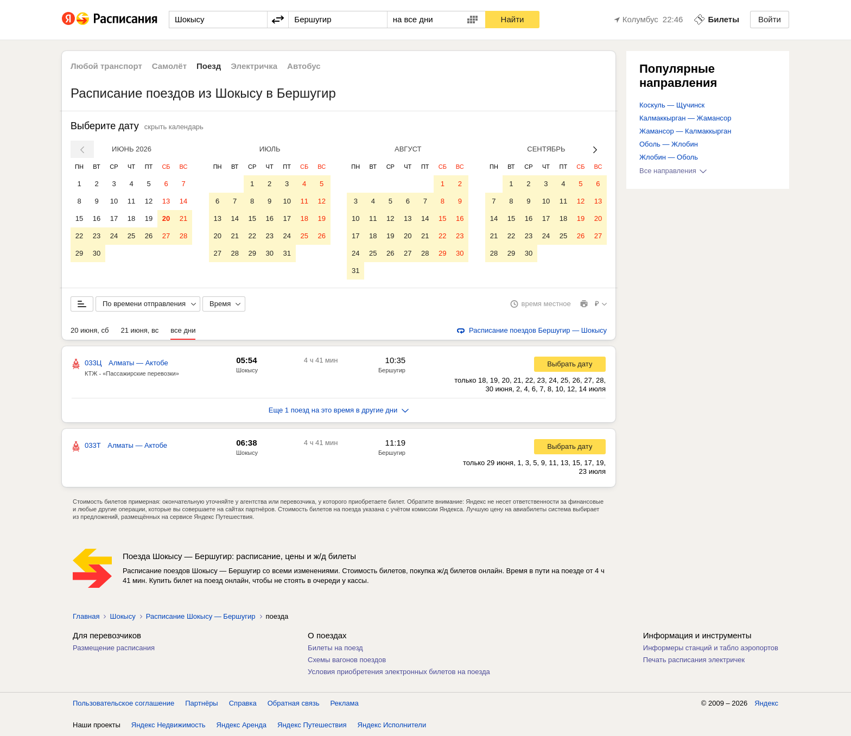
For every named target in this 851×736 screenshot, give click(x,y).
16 (96, 218)
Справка (243, 703)
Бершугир (391, 370)
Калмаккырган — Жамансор (685, 118)
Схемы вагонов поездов (347, 660)
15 (79, 218)
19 (149, 218)
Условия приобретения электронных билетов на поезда (399, 672)
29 (79, 253)
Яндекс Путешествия (312, 725)
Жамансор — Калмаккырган (685, 131)
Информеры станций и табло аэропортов (710, 648)
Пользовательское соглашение (123, 703)
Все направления (673, 171)
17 (114, 218)
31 (286, 253)
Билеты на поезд (335, 648)
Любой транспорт (106, 66)
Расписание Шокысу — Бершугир (201, 616)
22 (79, 236)
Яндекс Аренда (241, 725)
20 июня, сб (90, 330)
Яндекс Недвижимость (168, 725)
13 (166, 201)
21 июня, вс (139, 330)
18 (131, 218)
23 (96, 236)
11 (131, 201)
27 (166, 236)
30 (96, 253)
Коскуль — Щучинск (671, 105)
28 (183, 236)
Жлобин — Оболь (668, 157)
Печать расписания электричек (694, 660)
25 (131, 236)
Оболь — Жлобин (668, 144)
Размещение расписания (114, 648)
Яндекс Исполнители (392, 725)
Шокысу (247, 370)
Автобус (304, 66)
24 (114, 236)
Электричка (254, 66)
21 (183, 218)
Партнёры (201, 703)
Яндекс (766, 703)
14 (183, 201)
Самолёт (169, 66)
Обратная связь (294, 703)
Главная (86, 616)
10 (114, 201)
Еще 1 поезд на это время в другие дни (339, 410)
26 (149, 236)
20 (166, 218)
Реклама (345, 703)
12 (149, 201)
